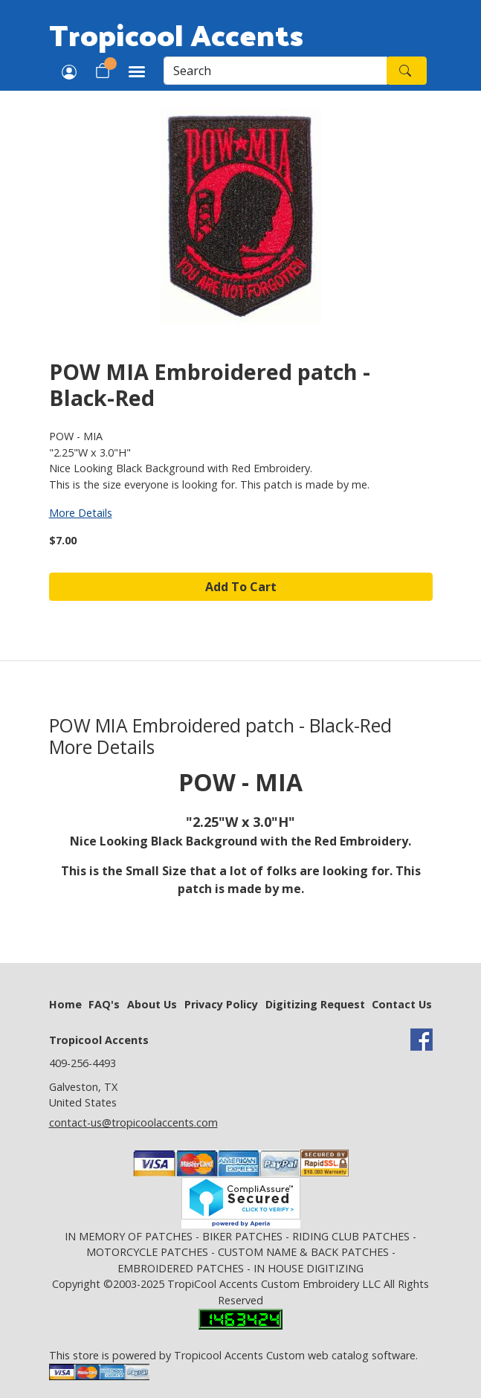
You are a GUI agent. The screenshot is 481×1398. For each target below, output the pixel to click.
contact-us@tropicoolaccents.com (133, 1122)
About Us (152, 1004)
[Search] (275, 71)
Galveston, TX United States (83, 1095)
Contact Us (402, 1004)
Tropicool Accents (176, 34)
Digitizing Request (315, 1004)
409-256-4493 (82, 1063)
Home (65, 1004)
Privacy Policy (221, 1004)
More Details (80, 513)
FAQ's (104, 1004)
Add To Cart (241, 587)
